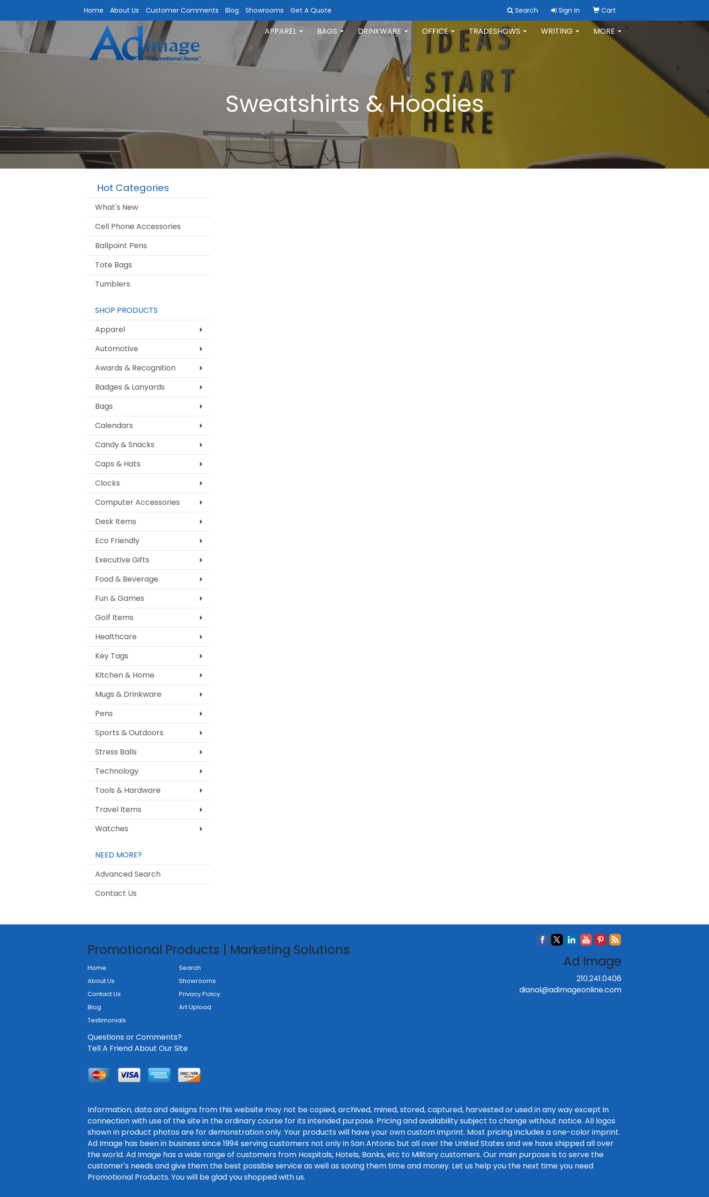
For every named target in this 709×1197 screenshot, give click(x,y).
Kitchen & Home (125, 675)
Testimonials (107, 1020)
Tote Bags (113, 264)
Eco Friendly (117, 540)
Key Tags (111, 655)
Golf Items (114, 617)
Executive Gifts (122, 559)
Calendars (114, 425)
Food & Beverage (126, 579)
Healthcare (116, 636)
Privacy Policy (199, 994)
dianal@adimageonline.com (570, 989)
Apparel (284, 37)
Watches (111, 828)
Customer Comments (182, 10)
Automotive (116, 348)
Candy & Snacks (125, 444)
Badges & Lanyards (130, 387)
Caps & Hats (117, 463)
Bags (330, 37)
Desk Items (115, 521)
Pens (104, 713)
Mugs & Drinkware (128, 694)
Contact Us (116, 893)
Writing (560, 37)
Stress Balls (116, 751)
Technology (117, 771)
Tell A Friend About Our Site (138, 1048)
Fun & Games (119, 598)
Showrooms (264, 10)
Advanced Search (128, 874)
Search (190, 967)
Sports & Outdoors (129, 732)
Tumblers (112, 284)
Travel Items (118, 809)
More (607, 37)
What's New (116, 207)
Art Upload (195, 1007)
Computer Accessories (137, 502)
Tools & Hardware (128, 790)
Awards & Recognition (135, 367)
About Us (124, 10)
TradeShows (498, 37)
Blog (232, 10)
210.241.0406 (598, 978)
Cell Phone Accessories (138, 226)
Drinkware (383, 37)
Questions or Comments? (135, 1037)
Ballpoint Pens (121, 245)
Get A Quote (311, 10)
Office (438, 37)
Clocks (107, 483)
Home (93, 10)
